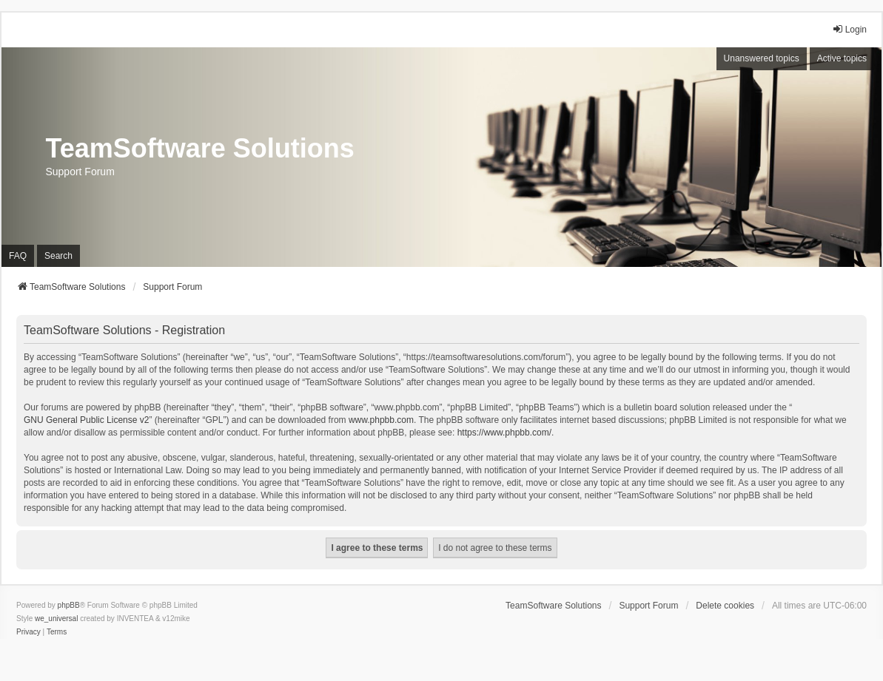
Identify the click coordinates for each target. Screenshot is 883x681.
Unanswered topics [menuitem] (761, 58)
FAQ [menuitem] (18, 256)
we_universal (56, 618)
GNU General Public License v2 (86, 420)
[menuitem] (28, 632)
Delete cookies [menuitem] (725, 605)
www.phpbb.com (381, 420)
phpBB (69, 605)
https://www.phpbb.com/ (504, 432)
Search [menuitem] (58, 256)
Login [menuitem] (849, 29)
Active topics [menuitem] (842, 58)
